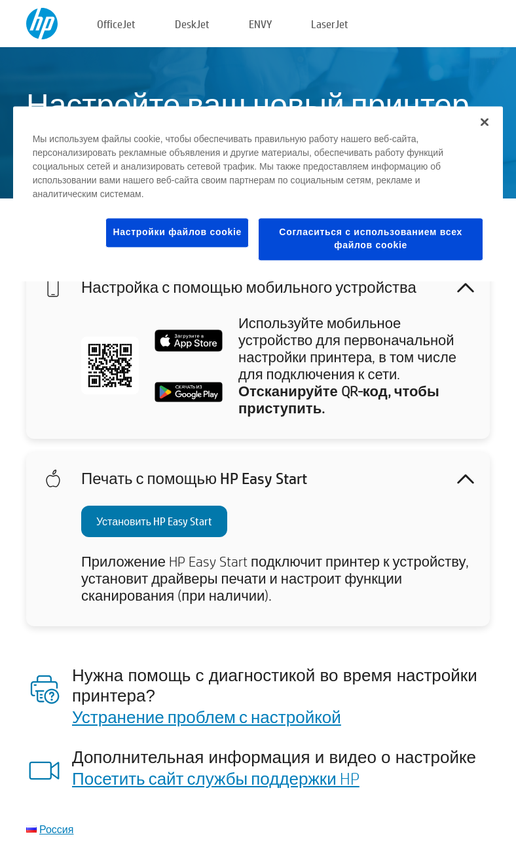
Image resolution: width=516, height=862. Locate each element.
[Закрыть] (484, 122)
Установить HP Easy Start (154, 521)
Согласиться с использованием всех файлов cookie (370, 239)
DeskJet (192, 23)
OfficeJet (116, 23)
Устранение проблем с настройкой (206, 716)
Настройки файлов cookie (177, 232)
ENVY (260, 23)
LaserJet (329, 23)
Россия (56, 828)
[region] (258, 194)
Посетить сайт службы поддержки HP (215, 778)
